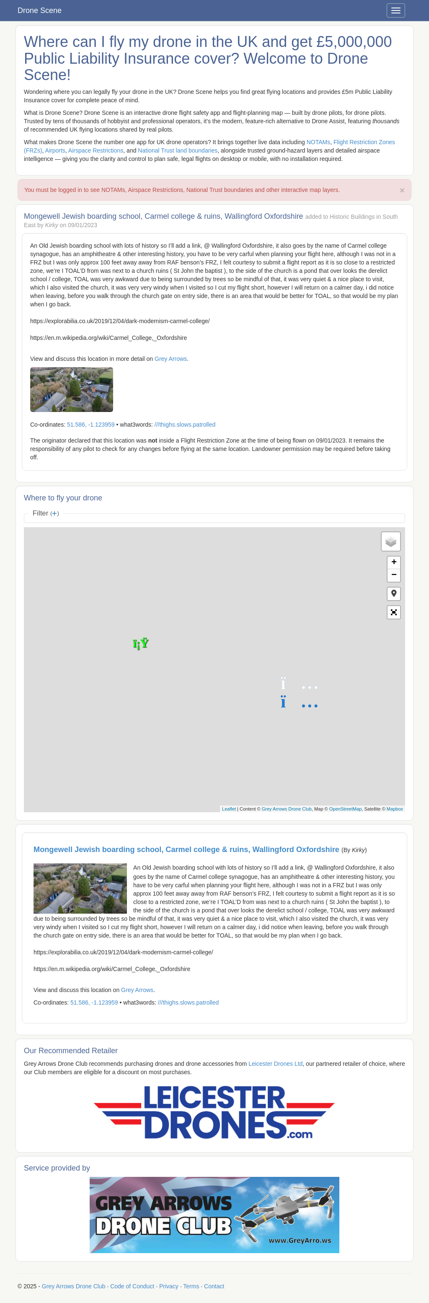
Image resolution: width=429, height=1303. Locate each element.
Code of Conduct (132, 1286)
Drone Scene (40, 10)
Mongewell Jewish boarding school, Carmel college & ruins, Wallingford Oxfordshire (187, 849)
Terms (191, 1286)
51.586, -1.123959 (91, 424)
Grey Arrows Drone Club (287, 808)
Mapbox (395, 808)
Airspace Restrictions (96, 150)
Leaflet (229, 808)
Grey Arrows (171, 358)
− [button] (394, 575)
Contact (214, 1286)
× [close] (402, 190)
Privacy (168, 1286)
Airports (55, 150)
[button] (394, 594)
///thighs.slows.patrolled (185, 424)
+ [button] (394, 563)
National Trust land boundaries (177, 150)
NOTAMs (319, 142)
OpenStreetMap (345, 808)
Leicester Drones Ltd (275, 1063)
